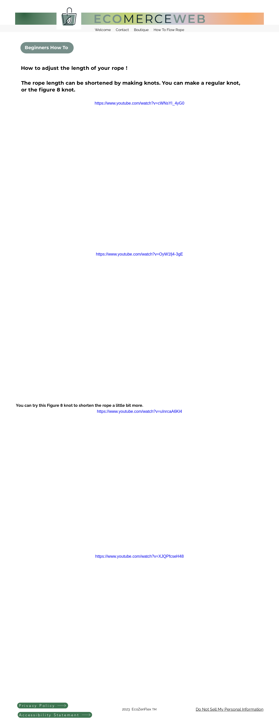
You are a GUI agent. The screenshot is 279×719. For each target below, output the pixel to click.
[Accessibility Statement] (55, 715)
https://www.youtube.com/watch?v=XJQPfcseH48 (139, 556)
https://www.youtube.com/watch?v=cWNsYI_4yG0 (139, 103)
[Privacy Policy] (42, 705)
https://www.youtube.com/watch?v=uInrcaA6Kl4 (139, 411)
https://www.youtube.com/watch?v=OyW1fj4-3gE (139, 254)
